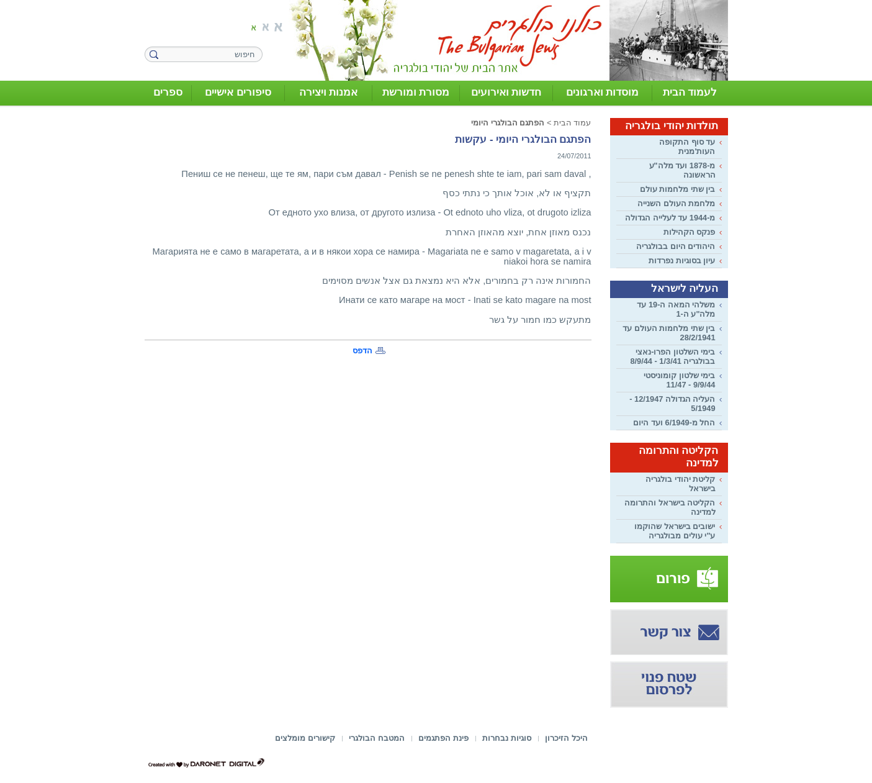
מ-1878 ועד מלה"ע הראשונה (682, 170)
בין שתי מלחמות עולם (678, 189)
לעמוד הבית (690, 92)
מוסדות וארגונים (602, 92)
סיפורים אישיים (238, 92)
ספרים (167, 92)
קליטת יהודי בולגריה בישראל (680, 483)
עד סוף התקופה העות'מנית (687, 146)
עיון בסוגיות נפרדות (682, 260)
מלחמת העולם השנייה (676, 203)
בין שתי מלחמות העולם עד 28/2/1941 (669, 333)
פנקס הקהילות (689, 232)
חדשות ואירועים (506, 92)
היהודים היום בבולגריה (675, 246)
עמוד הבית (572, 122)
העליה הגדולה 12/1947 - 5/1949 (672, 403)
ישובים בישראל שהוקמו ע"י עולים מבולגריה (674, 531)
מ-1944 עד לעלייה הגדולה (670, 217)
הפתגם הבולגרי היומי (507, 122)
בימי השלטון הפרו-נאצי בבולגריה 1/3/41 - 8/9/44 (672, 356)
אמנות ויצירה (328, 92)
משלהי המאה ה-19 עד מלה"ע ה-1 (676, 309)
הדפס (362, 350)
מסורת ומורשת (416, 92)
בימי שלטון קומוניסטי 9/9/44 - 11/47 (679, 380)
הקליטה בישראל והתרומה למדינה (669, 507)
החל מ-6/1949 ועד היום (674, 422)
